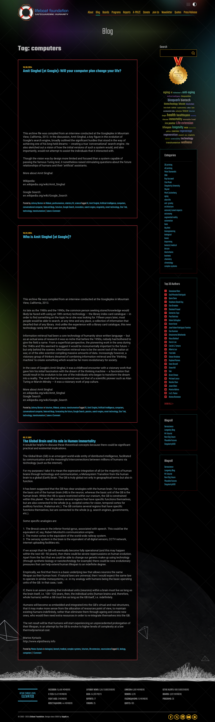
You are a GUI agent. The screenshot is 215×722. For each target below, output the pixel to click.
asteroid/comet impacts (173, 210)
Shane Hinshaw (174, 357)
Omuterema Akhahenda (177, 335)
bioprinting (168, 242)
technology (27, 211)
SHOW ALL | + (168, 404)
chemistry (168, 259)
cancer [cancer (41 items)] (173, 108)
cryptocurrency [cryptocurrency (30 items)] (181, 108)
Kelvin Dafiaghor (175, 320)
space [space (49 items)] (167, 138)
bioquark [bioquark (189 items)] (174, 100)
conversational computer (33, 207)
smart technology (112, 207)
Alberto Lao (173, 350)
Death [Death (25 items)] (192, 108)
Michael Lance (174, 379)
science (78, 203)
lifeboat (48, 203)
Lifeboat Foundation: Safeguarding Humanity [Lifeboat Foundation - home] (43, 12)
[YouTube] (188, 717)
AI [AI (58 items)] (171, 92)
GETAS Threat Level (28, 695)
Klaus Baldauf (174, 339)
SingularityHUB (169, 444)
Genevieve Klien (174, 291)
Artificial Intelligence (108, 203)
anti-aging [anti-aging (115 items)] (188, 92)
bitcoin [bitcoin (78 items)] (182, 104)
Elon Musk (168, 182)
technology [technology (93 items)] (187, 138)
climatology (168, 263)
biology (122, 649)
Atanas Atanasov (175, 397)
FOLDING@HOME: (132, 699)
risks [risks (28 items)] (186, 135)
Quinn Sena (173, 298)
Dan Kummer (173, 331)
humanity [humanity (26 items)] (193, 116)
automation (168, 221)
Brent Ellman (173, 375)
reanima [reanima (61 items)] (175, 131)
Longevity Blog (169, 430)
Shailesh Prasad (174, 310)
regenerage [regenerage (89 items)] (186, 131)
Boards (105, 12)
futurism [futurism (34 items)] (192, 111)
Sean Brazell (173, 364)
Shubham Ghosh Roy (176, 302)
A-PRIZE (137, 12)
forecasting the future (63, 412)
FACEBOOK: (54, 690)
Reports (126, 12)
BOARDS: (166, 694)
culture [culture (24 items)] (189, 108)
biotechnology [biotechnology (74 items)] (171, 104)
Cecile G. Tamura (175, 346)
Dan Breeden (173, 306)
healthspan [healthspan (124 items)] (183, 115)
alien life (167, 200)
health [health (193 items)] (171, 115)
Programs (116, 12)
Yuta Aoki (172, 353)
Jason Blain (173, 386)
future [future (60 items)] (185, 111)
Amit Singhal (94, 203)
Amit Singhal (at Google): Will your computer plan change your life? (72, 71)
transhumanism (39, 211)
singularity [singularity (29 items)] (191, 135)
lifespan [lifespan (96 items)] (166, 127)
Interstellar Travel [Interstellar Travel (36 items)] (189, 120)
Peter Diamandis (170, 172)
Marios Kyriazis (37, 649)
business (167, 256)
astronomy (168, 214)
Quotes (178, 12)
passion (88, 412)
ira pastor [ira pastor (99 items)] (170, 123)
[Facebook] (170, 717)
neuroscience (106, 649)
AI (87, 203)
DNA (165, 175)
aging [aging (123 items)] (166, 92)
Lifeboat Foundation (36, 717)
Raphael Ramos (174, 360)
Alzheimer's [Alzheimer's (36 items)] (177, 93)
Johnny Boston (37, 203)
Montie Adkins (174, 390)
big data (167, 228)
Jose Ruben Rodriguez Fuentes (180, 328)
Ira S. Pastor (173, 393)
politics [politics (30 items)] (168, 131)
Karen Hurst (173, 324)
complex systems (74, 649)
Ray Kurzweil (169, 179)
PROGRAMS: (167, 699)
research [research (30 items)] (181, 135)
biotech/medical (59, 649)
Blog (98, 12)
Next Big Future (169, 437)
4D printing (168, 168)
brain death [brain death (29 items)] (167, 108)
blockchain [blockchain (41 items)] (190, 104)
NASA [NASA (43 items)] (186, 128)
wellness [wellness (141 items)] (186, 142)
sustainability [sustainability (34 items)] (175, 139)
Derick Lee (172, 342)
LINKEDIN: (129, 690)
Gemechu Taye (174, 313)
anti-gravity (168, 203)
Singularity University (172, 186)
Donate (146, 12)
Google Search (68, 207)
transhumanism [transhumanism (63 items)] (173, 142)
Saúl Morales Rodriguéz (177, 295)
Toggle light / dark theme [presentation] (194, 4)
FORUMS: (90, 703)
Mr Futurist (168, 434)
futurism (58, 207)
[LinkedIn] (182, 717)
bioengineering (169, 231)
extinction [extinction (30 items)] (179, 111)
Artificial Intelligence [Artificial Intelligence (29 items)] (173, 97)
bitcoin (166, 249)
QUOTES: (128, 703)
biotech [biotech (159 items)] (186, 100)
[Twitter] (176, 717)
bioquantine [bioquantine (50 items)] (186, 96)
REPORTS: (91, 699)
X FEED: (52, 694)
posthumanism (58, 203)
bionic (166, 238)
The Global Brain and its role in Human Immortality (59, 441)
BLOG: (89, 694)
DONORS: (128, 694)
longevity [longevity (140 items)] (177, 127)
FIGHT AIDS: (54, 699)
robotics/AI (69, 203)
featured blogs (48, 207)
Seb (170, 371)
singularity (100, 207)
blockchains (168, 252)
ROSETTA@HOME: (56, 703)
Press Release (190, 12)
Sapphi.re (65, 717)
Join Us (155, 12)
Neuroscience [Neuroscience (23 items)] (192, 128)
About (90, 12)
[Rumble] (194, 717)
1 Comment (37, 653)
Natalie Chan (173, 382)
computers (121, 203)
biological (49, 649)
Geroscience (168, 427)
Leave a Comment (53, 211)
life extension (94, 649)
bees (166, 224)
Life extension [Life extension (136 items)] (184, 123)
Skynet (166, 189)
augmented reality (171, 217)
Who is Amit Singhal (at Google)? (47, 237)
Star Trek (123, 207)
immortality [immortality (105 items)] (175, 119)
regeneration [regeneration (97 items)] (170, 135)
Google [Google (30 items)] (164, 116)
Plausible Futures (170, 441)
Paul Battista (173, 317)
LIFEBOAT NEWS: (93, 690)
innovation (79, 207)
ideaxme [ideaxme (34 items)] (165, 120)
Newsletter (167, 12)
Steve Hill (172, 368)
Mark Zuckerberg (170, 193)
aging (166, 196)
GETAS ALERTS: (169, 690)
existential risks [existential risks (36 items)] (169, 111)
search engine (90, 207)
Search (193, 53)
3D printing (168, 165)
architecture (168, 207)
